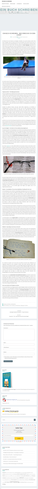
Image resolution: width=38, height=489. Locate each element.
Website (5, 352)
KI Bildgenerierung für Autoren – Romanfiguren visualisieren (13, 452)
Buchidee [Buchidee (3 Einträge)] (3, 474)
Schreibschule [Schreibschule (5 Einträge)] (32, 479)
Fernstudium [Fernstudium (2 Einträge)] (30, 474)
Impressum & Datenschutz (6, 6)
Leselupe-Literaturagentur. (21, 414)
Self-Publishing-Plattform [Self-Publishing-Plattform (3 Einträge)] (23, 482)
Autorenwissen (19, 3)
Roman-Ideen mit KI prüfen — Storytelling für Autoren (12, 454)
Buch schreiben (6, 305)
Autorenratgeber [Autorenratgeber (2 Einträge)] (22, 472)
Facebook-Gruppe (26, 3)
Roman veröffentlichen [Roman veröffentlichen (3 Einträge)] (25, 479)
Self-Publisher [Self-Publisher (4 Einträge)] (7, 482)
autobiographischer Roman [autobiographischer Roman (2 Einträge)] (12, 472)
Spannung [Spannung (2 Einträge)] (31, 482)
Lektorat (8, 145)
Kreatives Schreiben (7, 304)
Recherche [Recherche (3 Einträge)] (6, 479)
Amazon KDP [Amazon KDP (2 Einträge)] (7, 472)
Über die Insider (12, 3)
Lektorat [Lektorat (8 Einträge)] (21, 478)
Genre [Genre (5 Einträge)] (3, 475)
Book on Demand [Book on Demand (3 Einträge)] (27, 472)
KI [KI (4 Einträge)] (11, 475)
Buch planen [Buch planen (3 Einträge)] (15, 474)
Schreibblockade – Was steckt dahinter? (10, 456)
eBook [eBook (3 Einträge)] (28, 474)
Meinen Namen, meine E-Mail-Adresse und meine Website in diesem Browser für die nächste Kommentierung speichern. (19, 357)
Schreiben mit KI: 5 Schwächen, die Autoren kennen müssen (13, 450)
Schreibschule (13, 304)
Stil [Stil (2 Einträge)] (33, 482)
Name (5, 342)
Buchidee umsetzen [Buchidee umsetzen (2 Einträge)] (11, 474)
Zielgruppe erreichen (24, 305)
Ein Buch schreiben (7, 1)
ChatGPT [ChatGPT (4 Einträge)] (24, 474)
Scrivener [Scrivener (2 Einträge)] (3, 482)
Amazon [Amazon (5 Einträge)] (4, 472)
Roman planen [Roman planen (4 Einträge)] (14, 479)
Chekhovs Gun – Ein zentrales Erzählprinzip (10, 461)
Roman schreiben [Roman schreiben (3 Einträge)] (19, 479)
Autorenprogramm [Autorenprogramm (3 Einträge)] (18, 472)
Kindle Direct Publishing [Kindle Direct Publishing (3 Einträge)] (20, 475)
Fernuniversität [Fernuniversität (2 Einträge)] (33, 474)
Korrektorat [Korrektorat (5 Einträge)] (26, 475)
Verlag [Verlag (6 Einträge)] (3, 484)
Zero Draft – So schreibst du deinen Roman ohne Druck (12, 459)
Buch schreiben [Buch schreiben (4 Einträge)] (20, 474)
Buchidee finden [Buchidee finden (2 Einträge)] (7, 474)
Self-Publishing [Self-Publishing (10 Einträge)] (14, 482)
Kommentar (6, 327)
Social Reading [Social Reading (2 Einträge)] (28, 482)
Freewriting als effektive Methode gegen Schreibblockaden (13, 463)
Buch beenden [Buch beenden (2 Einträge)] (31, 472)
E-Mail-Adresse (6, 347)
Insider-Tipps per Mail (5, 3)
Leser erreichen (12, 305)
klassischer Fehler (8, 125)
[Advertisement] (19, 23)
